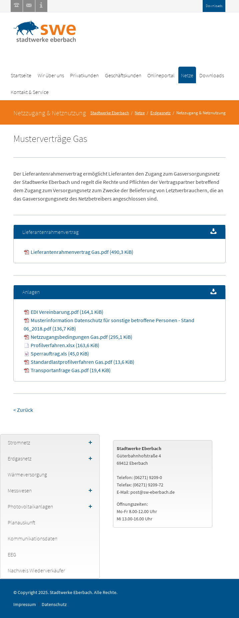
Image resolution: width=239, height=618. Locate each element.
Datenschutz (54, 604)
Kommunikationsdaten (32, 538)
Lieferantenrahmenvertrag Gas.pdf (82, 252)
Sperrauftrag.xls (60, 353)
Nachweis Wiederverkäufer (36, 570)
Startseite (21, 75)
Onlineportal (161, 75)
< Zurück (23, 409)
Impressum (24, 604)
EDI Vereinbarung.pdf (67, 312)
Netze (187, 75)
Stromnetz (19, 442)
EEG (12, 554)
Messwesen (20, 490)
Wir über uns (51, 75)
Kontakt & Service (30, 92)
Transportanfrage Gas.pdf (71, 370)
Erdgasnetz (160, 113)
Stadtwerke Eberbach (109, 113)
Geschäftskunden (123, 75)
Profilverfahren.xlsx (65, 345)
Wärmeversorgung (27, 474)
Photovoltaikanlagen (30, 506)
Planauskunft (21, 522)
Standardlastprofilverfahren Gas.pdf (82, 361)
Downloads (214, 5)
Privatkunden (84, 75)
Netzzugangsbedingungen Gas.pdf (81, 336)
